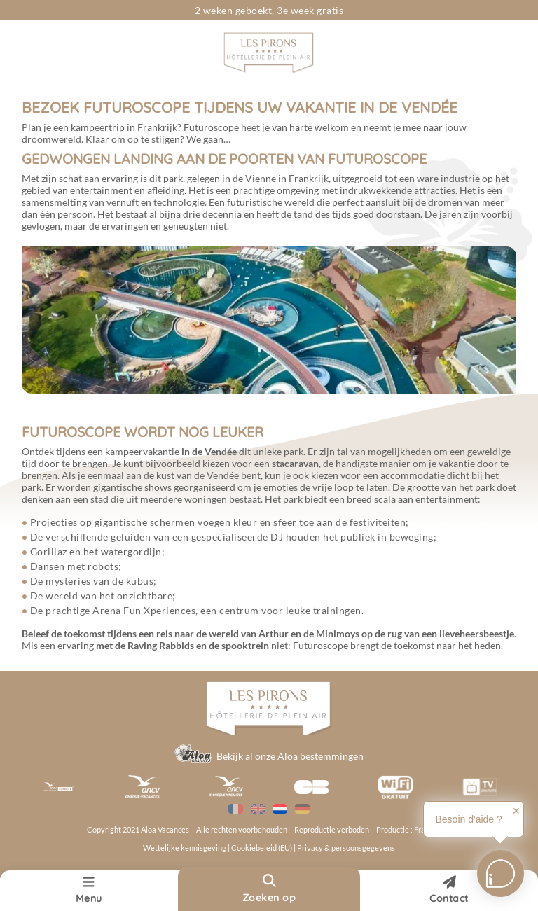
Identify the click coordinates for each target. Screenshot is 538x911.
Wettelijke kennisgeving (184, 848)
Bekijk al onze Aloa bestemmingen (290, 756)
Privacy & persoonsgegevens (346, 848)
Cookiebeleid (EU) (262, 848)
